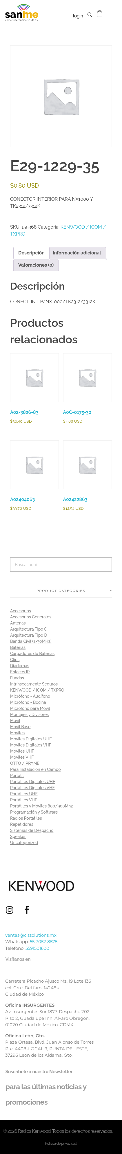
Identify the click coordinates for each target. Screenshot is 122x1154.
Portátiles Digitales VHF (32, 787)
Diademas (19, 665)
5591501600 (37, 948)
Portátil (17, 775)
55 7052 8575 (43, 941)
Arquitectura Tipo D (28, 635)
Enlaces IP (20, 672)
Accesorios (20, 611)
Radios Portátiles (26, 818)
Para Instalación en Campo (35, 769)
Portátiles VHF (23, 800)
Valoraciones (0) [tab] (36, 265)
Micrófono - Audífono (30, 696)
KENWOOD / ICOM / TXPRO (37, 690)
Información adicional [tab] (77, 253)
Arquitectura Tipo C (28, 629)
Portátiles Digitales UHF (32, 781)
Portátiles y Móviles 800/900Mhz (41, 806)
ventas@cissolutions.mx (31, 935)
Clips (14, 659)
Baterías (18, 647)
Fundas (17, 678)
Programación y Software (34, 812)
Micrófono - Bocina (28, 702)
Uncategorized (24, 842)
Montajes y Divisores (29, 714)
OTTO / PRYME (24, 763)
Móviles (17, 733)
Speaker (18, 836)
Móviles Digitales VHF (30, 745)
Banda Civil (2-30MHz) (31, 641)
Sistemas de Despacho (31, 830)
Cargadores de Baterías (32, 653)
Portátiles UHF (24, 794)
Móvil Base (20, 726)
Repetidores (21, 824)
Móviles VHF (22, 757)
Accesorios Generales (30, 617)
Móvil (15, 720)
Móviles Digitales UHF (31, 739)
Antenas (18, 623)
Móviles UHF (22, 751)
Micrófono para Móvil (30, 708)
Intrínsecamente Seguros (34, 684)
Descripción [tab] (31, 253)
